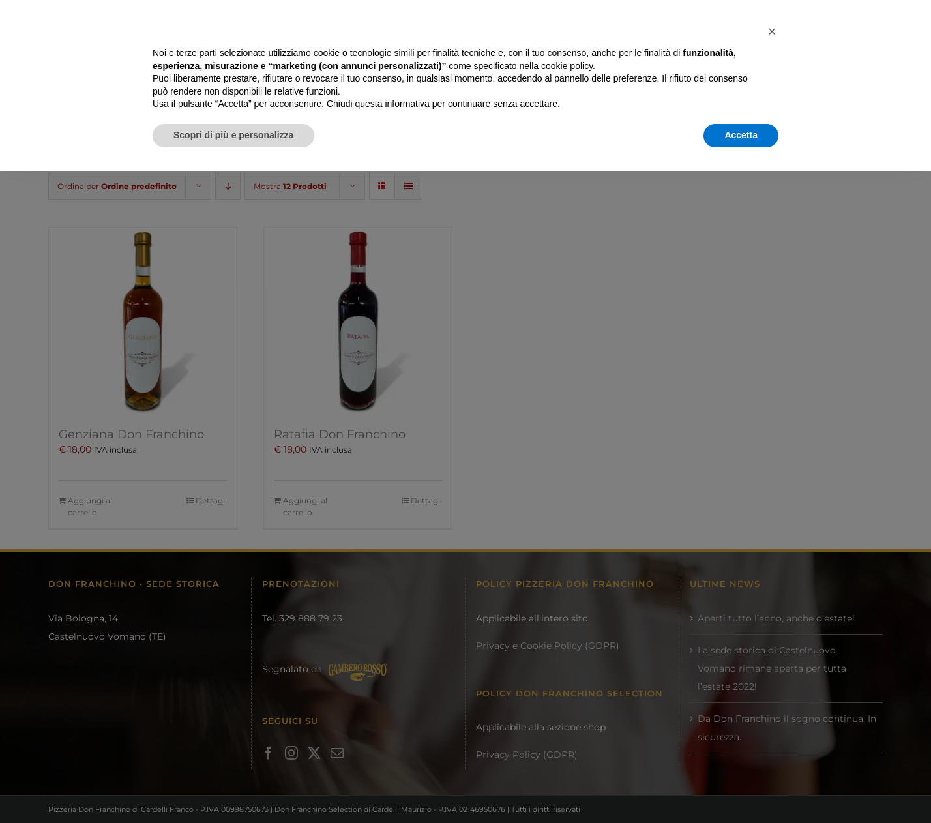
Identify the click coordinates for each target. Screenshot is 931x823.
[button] (771, 683)
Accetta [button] (741, 787)
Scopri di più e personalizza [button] (233, 787)
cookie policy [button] (567, 718)
